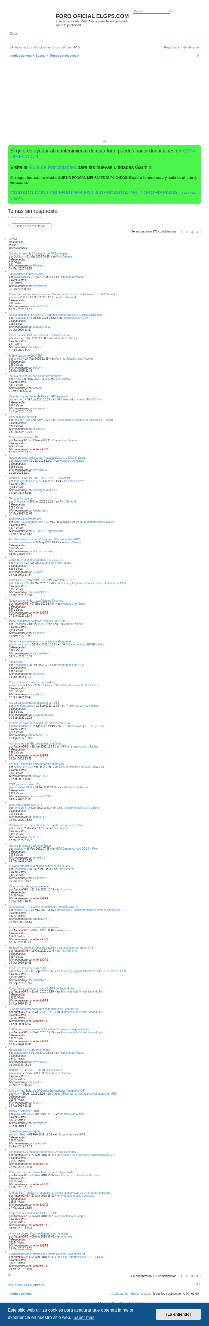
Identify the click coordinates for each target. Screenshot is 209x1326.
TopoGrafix (15, 661)
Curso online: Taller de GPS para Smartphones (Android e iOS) (47, 1090)
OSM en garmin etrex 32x (24, 784)
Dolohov (19, 256)
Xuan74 (18, 562)
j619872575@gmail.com (28, 521)
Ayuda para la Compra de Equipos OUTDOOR (85, 419)
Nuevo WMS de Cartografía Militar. (30, 1049)
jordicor (18, 685)
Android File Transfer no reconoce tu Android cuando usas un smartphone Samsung (59, 1192)
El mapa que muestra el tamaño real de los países (39, 866)
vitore (17, 338)
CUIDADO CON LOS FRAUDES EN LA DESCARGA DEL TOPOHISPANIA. (95, 192)
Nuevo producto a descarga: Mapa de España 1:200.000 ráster (47, 457)
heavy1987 (20, 766)
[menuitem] (52, 47)
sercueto (19, 399)
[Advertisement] (104, 101)
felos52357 (20, 297)
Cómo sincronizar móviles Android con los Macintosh (41, 1172)
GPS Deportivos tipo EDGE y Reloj (83, 644)
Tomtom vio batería (20, 498)
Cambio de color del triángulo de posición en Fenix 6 (40, 723)
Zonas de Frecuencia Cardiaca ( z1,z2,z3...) (35, 559)
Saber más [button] (83, 1317)
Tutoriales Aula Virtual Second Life (81, 991)
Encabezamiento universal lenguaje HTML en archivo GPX (44, 539)
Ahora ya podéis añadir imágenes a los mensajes (38, 1233)
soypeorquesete (23, 705)
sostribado (20, 1134)
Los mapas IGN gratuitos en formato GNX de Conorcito (42, 1151)
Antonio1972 (21, 726)
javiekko (18, 848)
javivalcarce (21, 276)
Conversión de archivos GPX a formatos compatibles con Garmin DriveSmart (55, 314)
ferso (17, 828)
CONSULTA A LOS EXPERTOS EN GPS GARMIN (39, 478)
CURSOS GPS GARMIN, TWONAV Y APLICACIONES (42, 580)
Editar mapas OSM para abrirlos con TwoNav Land (39, 335)
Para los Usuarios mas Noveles (74, 358)
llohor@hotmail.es (24, 481)
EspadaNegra (22, 317)
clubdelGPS (21, 583)
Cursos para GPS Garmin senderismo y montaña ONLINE (44, 906)
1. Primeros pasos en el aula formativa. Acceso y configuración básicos (52, 1029)
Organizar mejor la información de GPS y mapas (38, 253)
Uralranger (20, 501)
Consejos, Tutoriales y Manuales (81, 1175)
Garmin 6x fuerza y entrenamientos (30, 845)
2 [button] (187, 232)
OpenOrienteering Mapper (25, 1131)
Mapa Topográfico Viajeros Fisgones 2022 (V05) (38, 621)
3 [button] (192, 232)
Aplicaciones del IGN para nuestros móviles (35, 743)
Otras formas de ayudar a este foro (30, 886)
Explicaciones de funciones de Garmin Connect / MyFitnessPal (47, 1253)
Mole (17, 1093)
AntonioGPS (21, 440)
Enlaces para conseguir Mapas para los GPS (88, 1154)
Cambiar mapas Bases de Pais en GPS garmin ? (38, 396)
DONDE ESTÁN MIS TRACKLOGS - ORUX (35, 1070)
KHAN (17, 379)
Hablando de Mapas (72, 276)
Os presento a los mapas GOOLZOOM (32, 1213)
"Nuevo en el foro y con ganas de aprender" (35, 376)
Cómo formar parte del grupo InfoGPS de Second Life (41, 988)
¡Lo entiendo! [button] (178, 1314)
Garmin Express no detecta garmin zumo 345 (36, 763)
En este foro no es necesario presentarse (34, 927)
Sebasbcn (20, 624)
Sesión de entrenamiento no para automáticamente (40, 641)
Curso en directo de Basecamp (27, 968)
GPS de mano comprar (23, 416)
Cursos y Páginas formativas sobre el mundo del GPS (93, 583)
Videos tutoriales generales (77, 1195)
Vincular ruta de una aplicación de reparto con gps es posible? (46, 825)
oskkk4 (18, 358)
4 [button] (197, 232)
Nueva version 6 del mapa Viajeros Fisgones (36, 600)
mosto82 (19, 419)
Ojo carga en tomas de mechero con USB (34, 702)
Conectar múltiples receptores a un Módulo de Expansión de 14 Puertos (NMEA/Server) (62, 294)
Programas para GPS (76, 317)
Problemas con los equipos (82, 705)
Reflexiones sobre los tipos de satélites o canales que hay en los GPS (51, 947)
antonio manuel (23, 542)
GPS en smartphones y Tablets (80, 746)
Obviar (13, 33)
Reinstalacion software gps (25, 518)
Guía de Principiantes (52, 167)
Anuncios (66, 889)
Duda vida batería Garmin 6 (25, 804)
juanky (17, 1073)
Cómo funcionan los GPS (24, 437)
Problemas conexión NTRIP (25, 355)
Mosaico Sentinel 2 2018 (24, 1111)
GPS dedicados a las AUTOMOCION (79, 399)
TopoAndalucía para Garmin (26, 273)
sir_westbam (21, 644)
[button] (200, 232)
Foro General (64, 256)
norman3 (19, 807)
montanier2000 (23, 787)
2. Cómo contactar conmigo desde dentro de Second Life (43, 1008)
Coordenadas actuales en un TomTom (32, 682)
